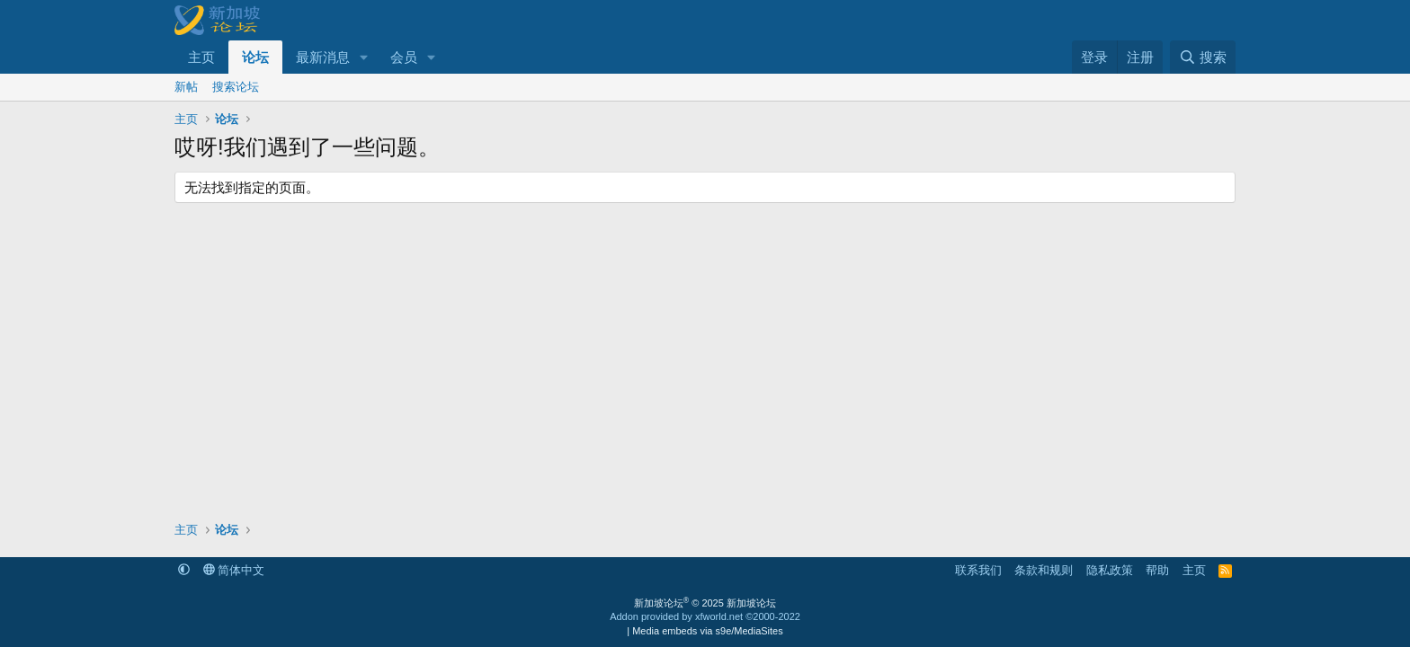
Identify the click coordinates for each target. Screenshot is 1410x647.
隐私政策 (1109, 570)
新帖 (186, 86)
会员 (403, 57)
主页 (201, 57)
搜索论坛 (235, 86)
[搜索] (1203, 57)
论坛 (255, 57)
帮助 (1157, 570)
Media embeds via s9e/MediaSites (707, 630)
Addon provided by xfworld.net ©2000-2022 (705, 616)
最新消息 (323, 57)
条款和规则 (1043, 570)
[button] (364, 57)
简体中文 (234, 570)
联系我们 (978, 570)
